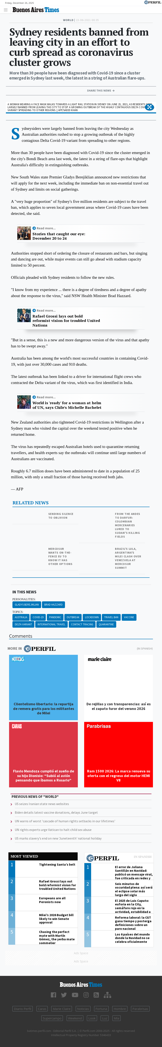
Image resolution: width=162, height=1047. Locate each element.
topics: (17, 612)
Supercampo (52, 1018)
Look (92, 1018)
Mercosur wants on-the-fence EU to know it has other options (60, 556)
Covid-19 (38, 617)
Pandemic (55, 617)
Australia (21, 617)
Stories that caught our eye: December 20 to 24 (58, 236)
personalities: (24, 599)
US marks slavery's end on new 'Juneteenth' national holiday (58, 838)
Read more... (46, 228)
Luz (104, 1018)
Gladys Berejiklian (27, 604)
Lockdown (92, 617)
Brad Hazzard (53, 604)
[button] (149, 107)
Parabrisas (140, 1009)
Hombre (120, 1009)
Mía (116, 1018)
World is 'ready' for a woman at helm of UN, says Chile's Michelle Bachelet (66, 405)
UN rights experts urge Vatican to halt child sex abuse (53, 830)
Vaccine (129, 617)
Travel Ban (111, 617)
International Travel (51, 624)
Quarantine (106, 624)
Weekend (75, 1018)
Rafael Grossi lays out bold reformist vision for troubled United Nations (66, 321)
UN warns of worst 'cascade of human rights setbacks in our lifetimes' (65, 821)
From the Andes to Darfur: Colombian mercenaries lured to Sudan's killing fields (127, 525)
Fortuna (101, 1009)
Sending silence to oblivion (61, 516)
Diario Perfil (22, 1009)
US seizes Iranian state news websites (42, 804)
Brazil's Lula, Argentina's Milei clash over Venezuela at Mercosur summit (128, 558)
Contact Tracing (82, 624)
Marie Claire (61, 1009)
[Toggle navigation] (6, 9)
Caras (42, 1009)
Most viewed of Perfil (118, 858)
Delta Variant (23, 624)
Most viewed (24, 856)
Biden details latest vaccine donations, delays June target (56, 812)
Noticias (83, 1009)
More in (31, 648)
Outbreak (73, 617)
